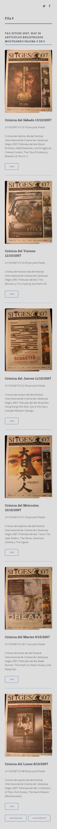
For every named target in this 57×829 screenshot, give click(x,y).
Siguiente (39, 818)
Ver (11, 166)
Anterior (15, 818)
